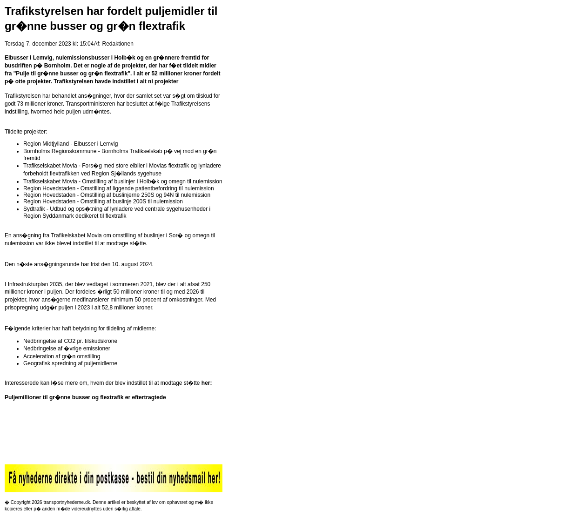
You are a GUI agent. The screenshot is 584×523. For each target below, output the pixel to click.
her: (206, 383)
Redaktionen (117, 43)
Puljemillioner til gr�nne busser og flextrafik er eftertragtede (85, 397)
